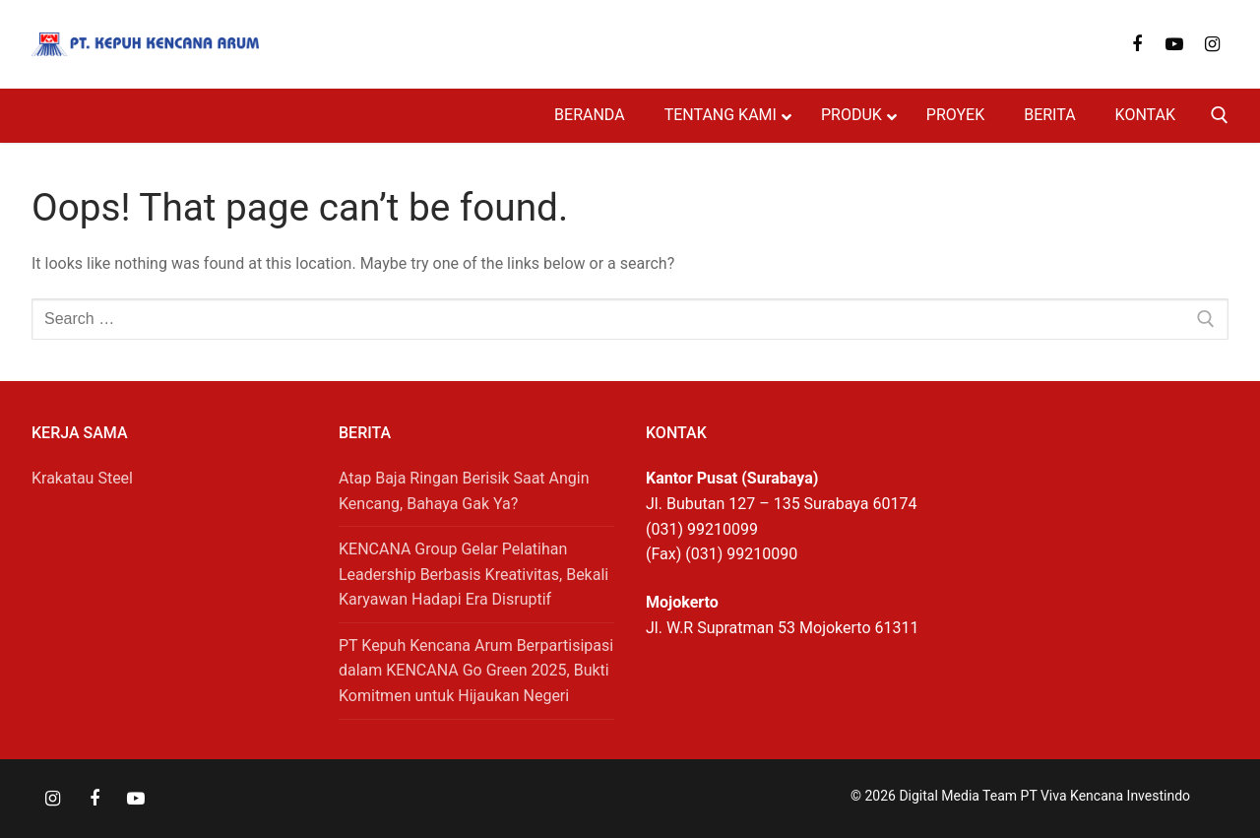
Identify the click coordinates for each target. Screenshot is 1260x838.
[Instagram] (1212, 44)
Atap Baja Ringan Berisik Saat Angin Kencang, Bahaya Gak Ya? (464, 491)
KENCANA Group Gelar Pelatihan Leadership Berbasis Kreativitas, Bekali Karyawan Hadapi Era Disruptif (473, 575)
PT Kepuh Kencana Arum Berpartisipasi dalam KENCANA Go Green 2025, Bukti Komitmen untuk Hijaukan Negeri (476, 671)
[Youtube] (1174, 44)
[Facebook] (1137, 44)
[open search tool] (1219, 115)
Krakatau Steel (82, 478)
